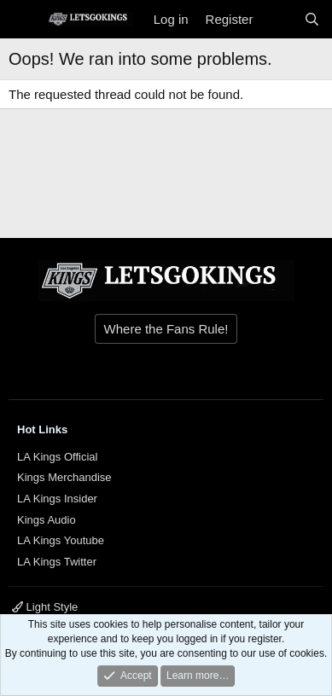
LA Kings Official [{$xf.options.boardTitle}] (57, 456)
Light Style (45, 606)
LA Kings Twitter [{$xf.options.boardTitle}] (56, 561)
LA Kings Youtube (60, 540)
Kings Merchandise (64, 477)
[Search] (312, 19)
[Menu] (23, 20)
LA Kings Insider (57, 498)
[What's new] (277, 19)
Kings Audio (46, 519)
